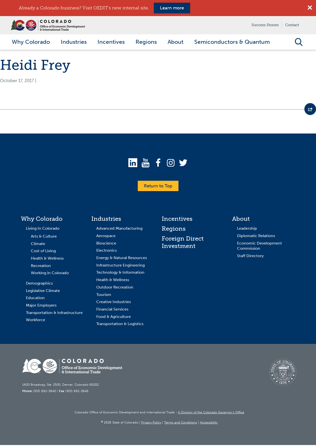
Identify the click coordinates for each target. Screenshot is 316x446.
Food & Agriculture (113, 317)
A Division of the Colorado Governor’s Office (211, 413)
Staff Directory (250, 257)
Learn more (172, 8)
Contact (292, 25)
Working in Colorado (50, 274)
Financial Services (112, 310)
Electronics (106, 251)
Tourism (103, 295)
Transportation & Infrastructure (54, 313)
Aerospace (106, 237)
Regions (174, 229)
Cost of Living (43, 252)
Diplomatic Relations (256, 237)
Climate (38, 244)
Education (35, 299)
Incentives (177, 219)
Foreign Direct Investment (183, 243)
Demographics (39, 284)
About (241, 219)
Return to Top (158, 187)
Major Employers (41, 306)
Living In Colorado (42, 229)
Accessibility (208, 423)
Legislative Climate (43, 291)
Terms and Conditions (180, 423)
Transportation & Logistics (119, 325)
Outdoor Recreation (114, 288)
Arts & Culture (44, 237)
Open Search (298, 42)
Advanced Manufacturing (119, 229)
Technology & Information (120, 273)
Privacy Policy (151, 423)
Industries (106, 219)
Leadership (247, 229)
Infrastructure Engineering (120, 266)
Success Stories (265, 25)
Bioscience (106, 244)
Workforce (35, 321)
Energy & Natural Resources (121, 259)
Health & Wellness (47, 259)
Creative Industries (113, 303)
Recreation (41, 266)
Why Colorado (41, 219)
